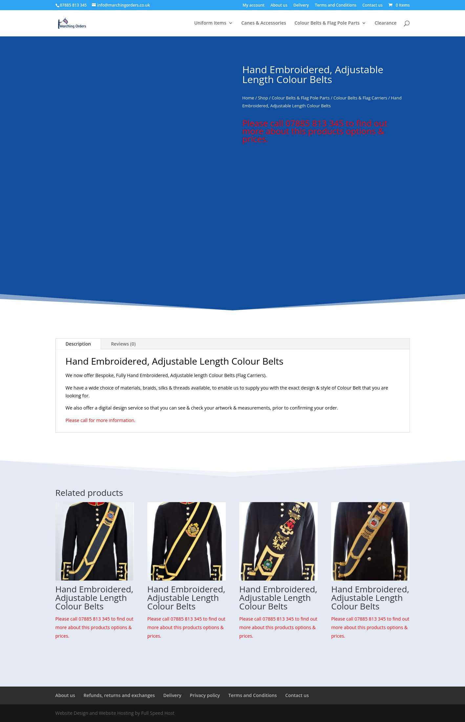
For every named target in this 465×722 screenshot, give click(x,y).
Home (248, 98)
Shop (263, 98)
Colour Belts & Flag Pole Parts (326, 23)
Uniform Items (210, 23)
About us (278, 5)
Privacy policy (205, 695)
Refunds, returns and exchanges (119, 695)
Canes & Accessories (263, 23)
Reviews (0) (123, 344)
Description (78, 344)
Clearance (385, 23)
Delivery (301, 5)
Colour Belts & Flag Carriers (360, 98)
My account (253, 5)
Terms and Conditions (335, 5)
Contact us (372, 5)
